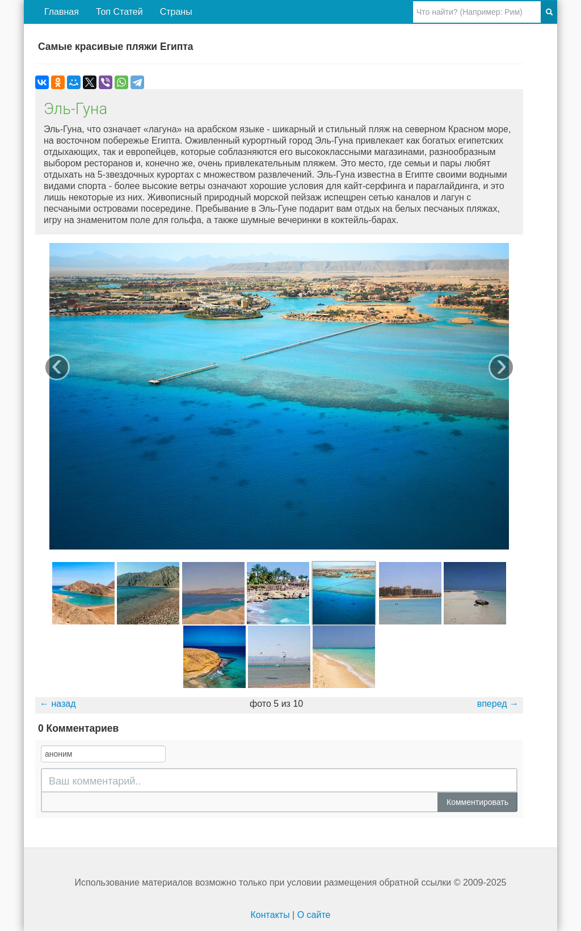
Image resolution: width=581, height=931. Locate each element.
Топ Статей (119, 11)
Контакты (270, 915)
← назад (58, 703)
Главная (61, 11)
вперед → (498, 703)
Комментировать (477, 802)
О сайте (314, 915)
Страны (176, 11)
